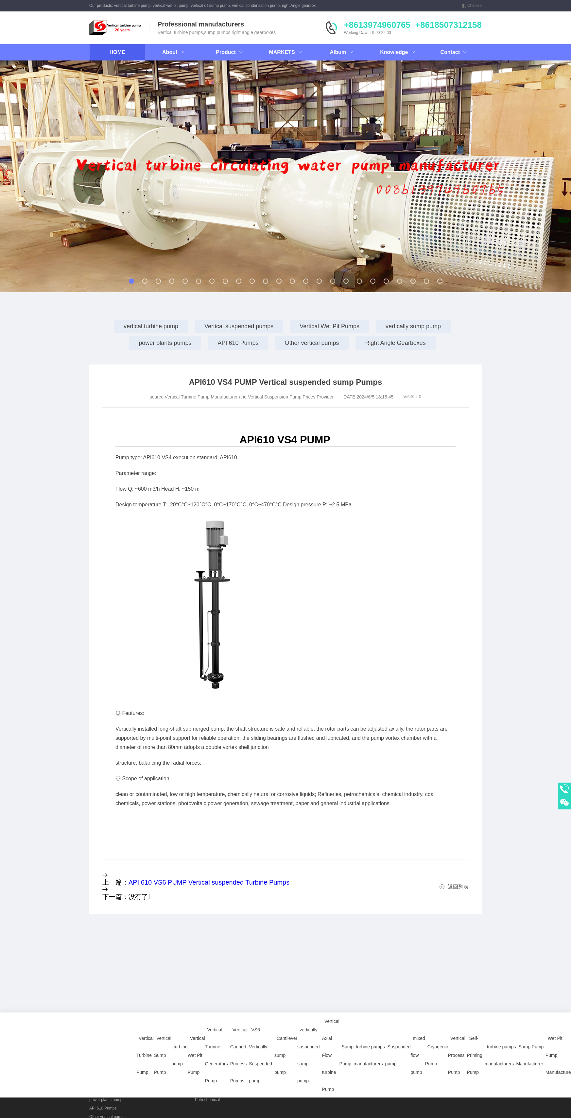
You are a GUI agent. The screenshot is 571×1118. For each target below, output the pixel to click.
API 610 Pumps (237, 343)
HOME (117, 52)
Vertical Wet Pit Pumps (329, 326)
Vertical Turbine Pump (145, 1030)
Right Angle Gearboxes (395, 343)
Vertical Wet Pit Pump (196, 1030)
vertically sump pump (413, 326)
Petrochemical (207, 1099)
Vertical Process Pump (456, 1030)
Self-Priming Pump (474, 1030)
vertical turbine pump (151, 326)
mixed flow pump (417, 1030)
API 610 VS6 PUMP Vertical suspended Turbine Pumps (209, 882)
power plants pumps (165, 343)
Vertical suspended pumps (238, 326)
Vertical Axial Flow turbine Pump (330, 1030)
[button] (61, 179)
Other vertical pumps (312, 343)
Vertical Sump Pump (162, 1030)
